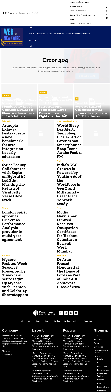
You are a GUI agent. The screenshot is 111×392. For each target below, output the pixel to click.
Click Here (42, 387)
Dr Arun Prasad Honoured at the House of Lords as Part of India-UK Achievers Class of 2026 (69, 244)
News (59, 157)
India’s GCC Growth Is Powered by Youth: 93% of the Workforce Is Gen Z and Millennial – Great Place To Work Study (68, 174)
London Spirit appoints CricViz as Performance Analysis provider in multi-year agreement (13, 207)
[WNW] (46, 283)
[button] (30, 46)
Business (43, 104)
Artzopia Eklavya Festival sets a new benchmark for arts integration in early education (14, 137)
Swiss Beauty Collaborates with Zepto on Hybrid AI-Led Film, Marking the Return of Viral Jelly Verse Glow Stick (13, 174)
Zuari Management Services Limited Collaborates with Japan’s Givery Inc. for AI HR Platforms (44, 335)
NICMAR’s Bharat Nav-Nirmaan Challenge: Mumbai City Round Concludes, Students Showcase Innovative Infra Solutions (44, 310)
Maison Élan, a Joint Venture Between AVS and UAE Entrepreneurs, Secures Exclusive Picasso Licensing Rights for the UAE (45, 323)
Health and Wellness (66, 122)
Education (7, 104)
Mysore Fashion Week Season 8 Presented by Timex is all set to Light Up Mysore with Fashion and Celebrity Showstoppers (14, 249)
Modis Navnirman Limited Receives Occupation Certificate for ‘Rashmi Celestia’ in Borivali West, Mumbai (68, 211)
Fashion (5, 231)
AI (77, 106)
